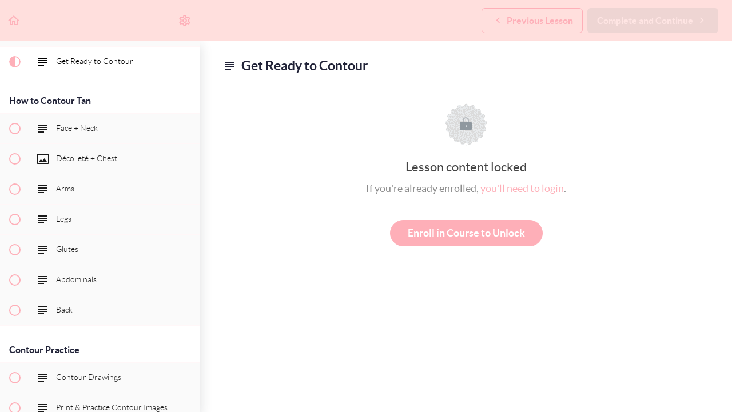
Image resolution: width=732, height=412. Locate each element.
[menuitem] (185, 20)
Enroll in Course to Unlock (466, 233)
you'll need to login (522, 188)
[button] (14, 20)
